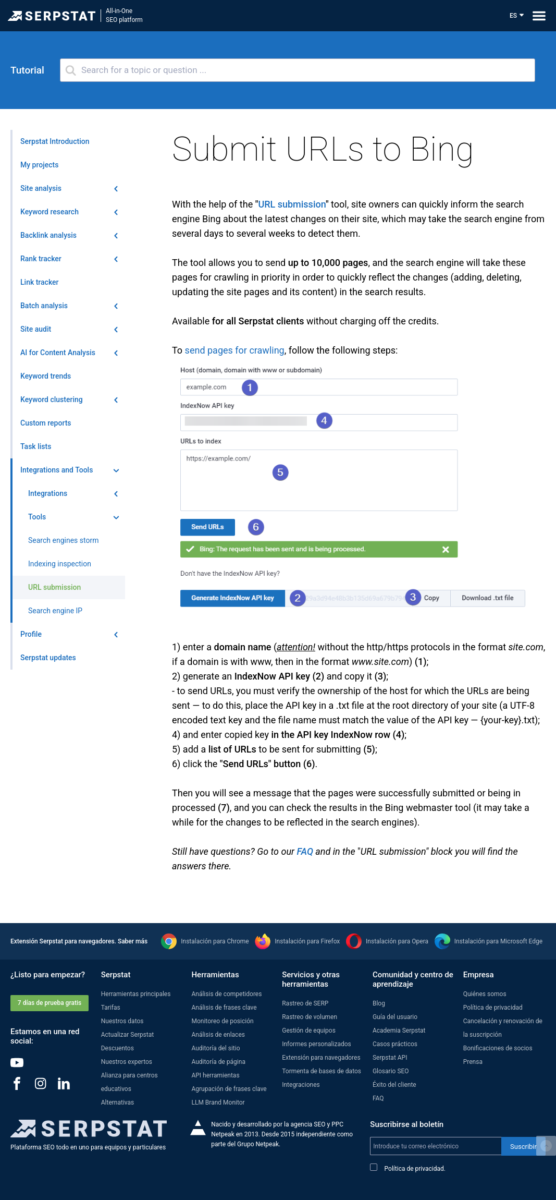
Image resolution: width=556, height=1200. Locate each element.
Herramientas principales (136, 994)
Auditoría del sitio (215, 1048)
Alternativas (117, 1102)
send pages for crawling (235, 350)
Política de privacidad (493, 1007)
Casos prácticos (395, 1044)
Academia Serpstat (399, 1030)
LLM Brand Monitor (217, 1102)
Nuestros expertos (126, 1061)
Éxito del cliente (394, 1084)
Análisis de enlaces (217, 1034)
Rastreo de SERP (305, 1003)
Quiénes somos (484, 994)
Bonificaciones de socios (498, 1048)
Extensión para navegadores (321, 1057)
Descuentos (117, 1048)
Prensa (473, 1061)
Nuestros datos (122, 1021)
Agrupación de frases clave (228, 1089)
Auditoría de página (218, 1061)
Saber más (132, 941)
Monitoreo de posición (222, 1021)
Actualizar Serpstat (127, 1034)
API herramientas (215, 1075)
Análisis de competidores (226, 994)
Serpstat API (390, 1057)
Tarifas (110, 1007)
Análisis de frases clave (223, 1007)
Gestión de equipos (309, 1030)
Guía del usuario (395, 1017)
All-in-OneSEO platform (124, 15)
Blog (379, 1003)
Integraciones (301, 1084)
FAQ (304, 851)
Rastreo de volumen (309, 1017)
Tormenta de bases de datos (321, 1071)
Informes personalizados (316, 1044)
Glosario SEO (391, 1071)
